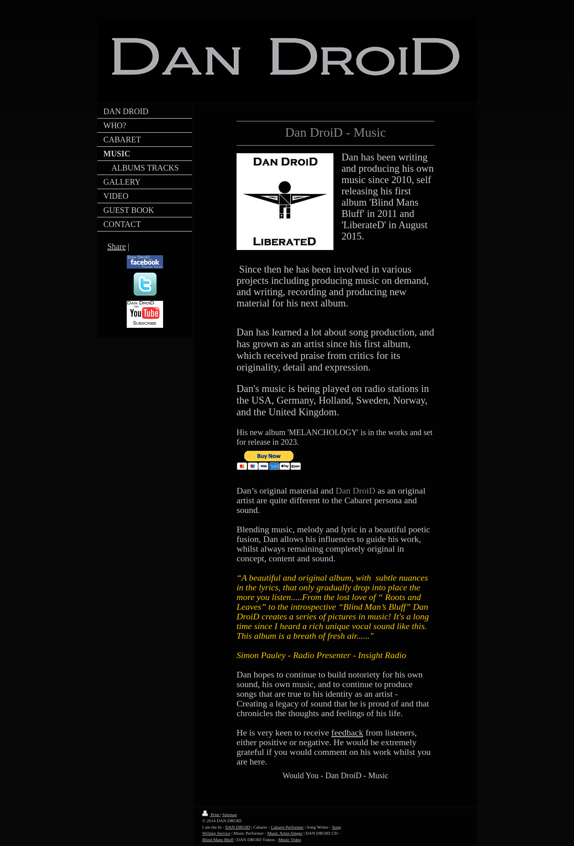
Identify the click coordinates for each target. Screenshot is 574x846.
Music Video (290, 839)
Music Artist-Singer (284, 833)
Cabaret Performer (287, 827)
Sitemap (229, 814)
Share (116, 246)
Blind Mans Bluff (217, 839)
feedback (347, 732)
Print (211, 814)
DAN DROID (237, 827)
